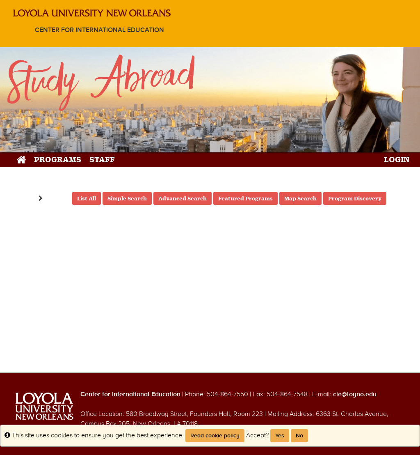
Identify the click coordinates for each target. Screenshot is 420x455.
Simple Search (127, 198)
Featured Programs (245, 198)
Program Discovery (354, 198)
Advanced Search (182, 198)
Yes (279, 435)
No (299, 435)
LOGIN (397, 159)
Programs (57, 159)
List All (86, 198)
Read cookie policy (215, 435)
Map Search (300, 198)
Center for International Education (99, 30)
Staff (102, 159)
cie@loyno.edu (355, 394)
